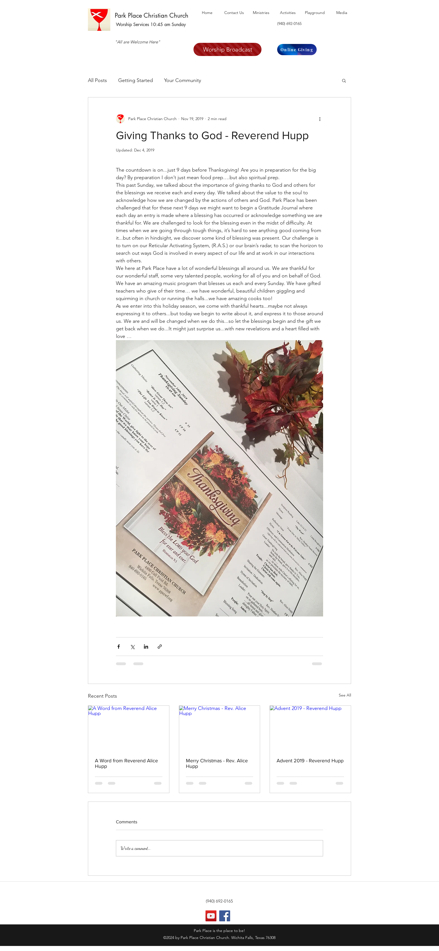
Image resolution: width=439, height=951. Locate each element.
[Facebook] (224, 915)
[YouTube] (211, 915)
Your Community (182, 80)
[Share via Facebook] (118, 646)
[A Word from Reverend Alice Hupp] (128, 728)
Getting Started (135, 80)
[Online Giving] (297, 49)
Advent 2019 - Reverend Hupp (310, 760)
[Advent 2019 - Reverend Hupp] (310, 728)
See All (345, 695)
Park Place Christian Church (151, 15)
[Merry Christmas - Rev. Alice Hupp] (219, 728)
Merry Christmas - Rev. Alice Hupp (217, 763)
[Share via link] (159, 646)
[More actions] (319, 118)
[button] (344, 80)
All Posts (97, 80)
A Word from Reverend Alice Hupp (126, 763)
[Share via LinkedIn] (146, 646)
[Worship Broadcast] (227, 49)
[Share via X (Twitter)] (132, 646)
